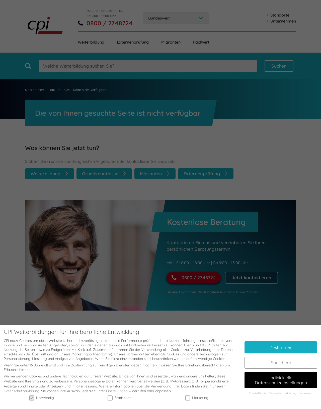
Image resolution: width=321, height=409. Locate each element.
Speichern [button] (281, 358)
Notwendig (41, 393)
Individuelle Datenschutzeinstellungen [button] (281, 375)
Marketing (196, 393)
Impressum (306, 389)
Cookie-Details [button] (258, 389)
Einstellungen (117, 386)
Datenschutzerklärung (21, 386)
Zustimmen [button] (281, 343)
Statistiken (119, 393)
